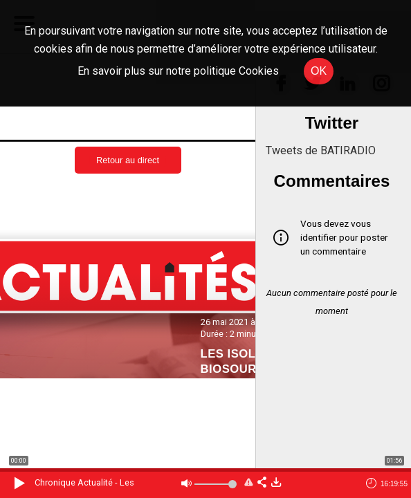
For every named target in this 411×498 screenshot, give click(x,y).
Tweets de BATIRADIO (321, 150)
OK (319, 71)
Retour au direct (127, 160)
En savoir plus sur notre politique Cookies (178, 70)
